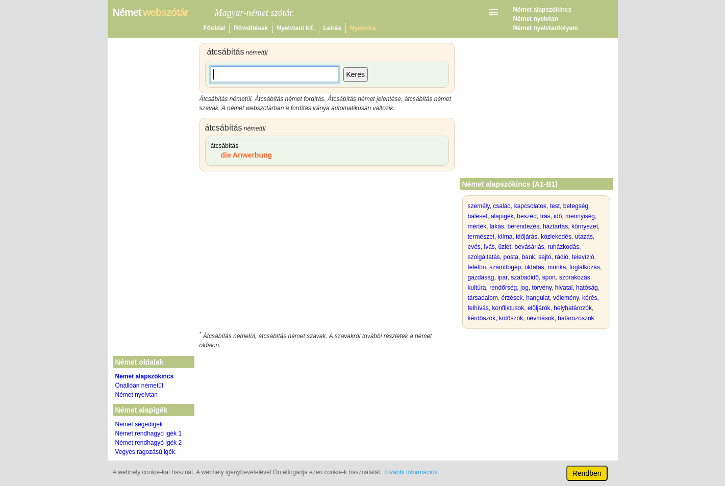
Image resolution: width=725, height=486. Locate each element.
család (502, 206)
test (555, 206)
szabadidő (525, 277)
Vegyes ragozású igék (145, 451)
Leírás (332, 28)
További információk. (411, 472)
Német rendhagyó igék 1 (148, 433)
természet (481, 236)
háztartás (555, 226)
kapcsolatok (530, 206)
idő (558, 216)
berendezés (524, 226)
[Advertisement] (327, 253)
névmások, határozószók (560, 318)
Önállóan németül (139, 385)
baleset (478, 216)
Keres (355, 74)
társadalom (483, 297)
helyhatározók (573, 308)
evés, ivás (481, 246)
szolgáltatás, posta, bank (501, 257)
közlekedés (556, 236)
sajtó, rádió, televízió (566, 257)
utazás (584, 236)
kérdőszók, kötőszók (495, 318)
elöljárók (539, 308)
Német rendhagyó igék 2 (148, 442)
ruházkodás (563, 246)
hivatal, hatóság (576, 287)
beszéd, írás (533, 216)
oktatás (534, 267)
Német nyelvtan (535, 18)
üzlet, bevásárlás (521, 246)
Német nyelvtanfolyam (545, 28)
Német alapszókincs (542, 9)
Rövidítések (251, 28)
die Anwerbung (246, 155)
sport (549, 277)
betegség (575, 206)
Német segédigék (139, 424)
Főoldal (215, 28)
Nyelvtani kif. (296, 28)
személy (479, 206)
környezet (584, 226)
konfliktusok (508, 308)
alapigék (502, 216)
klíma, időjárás (517, 236)
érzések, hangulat (526, 297)
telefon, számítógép (494, 267)
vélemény (566, 297)
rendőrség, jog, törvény (520, 287)
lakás (497, 226)
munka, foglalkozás (573, 267)
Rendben (587, 473)
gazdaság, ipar (488, 277)
